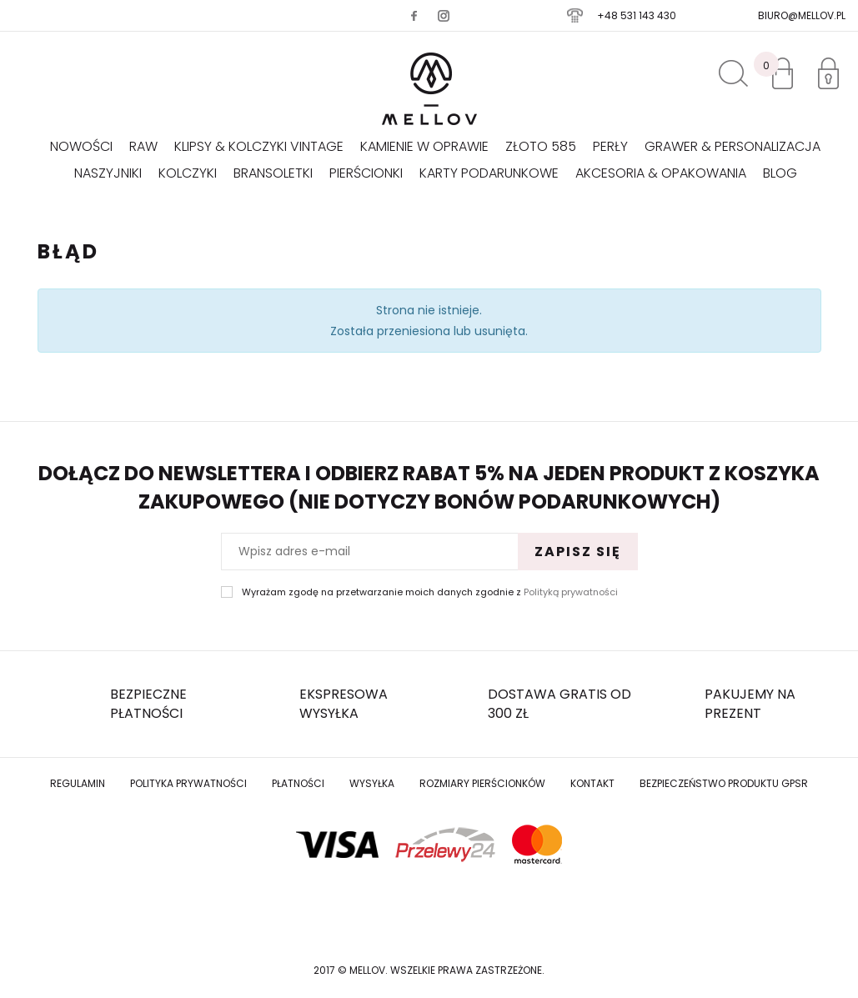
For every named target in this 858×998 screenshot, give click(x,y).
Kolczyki (187, 173)
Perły (610, 146)
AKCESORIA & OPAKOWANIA (660, 173)
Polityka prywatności (188, 783)
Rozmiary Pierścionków (482, 783)
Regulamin (77, 783)
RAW (143, 146)
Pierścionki (366, 173)
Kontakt (592, 783)
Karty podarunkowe (489, 173)
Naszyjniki (108, 173)
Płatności (298, 783)
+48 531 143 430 (636, 15)
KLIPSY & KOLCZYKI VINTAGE (259, 146)
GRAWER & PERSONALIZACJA (732, 146)
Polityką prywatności (571, 592)
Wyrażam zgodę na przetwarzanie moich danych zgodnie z (430, 592)
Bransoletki (273, 173)
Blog (780, 173)
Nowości (81, 146)
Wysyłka (371, 783)
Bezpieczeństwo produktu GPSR (724, 783)
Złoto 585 (540, 146)
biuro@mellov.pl (801, 15)
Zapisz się (577, 551)
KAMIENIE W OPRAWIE (424, 146)
